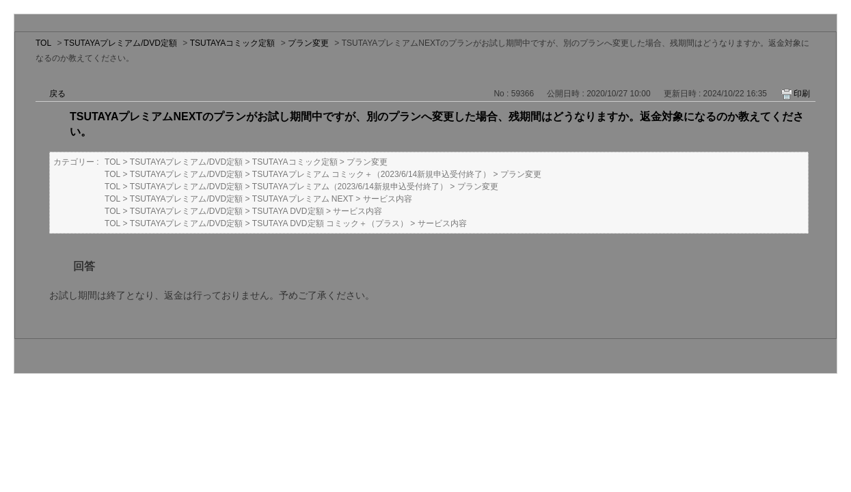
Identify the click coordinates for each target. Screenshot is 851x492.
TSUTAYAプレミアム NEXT (302, 199)
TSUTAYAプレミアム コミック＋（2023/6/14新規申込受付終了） (371, 174)
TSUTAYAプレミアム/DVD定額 (120, 43)
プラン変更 (308, 43)
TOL (43, 43)
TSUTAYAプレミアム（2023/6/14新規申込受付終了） (350, 186)
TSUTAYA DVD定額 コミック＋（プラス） (330, 223)
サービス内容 (387, 199)
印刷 (802, 93)
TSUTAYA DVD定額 (288, 211)
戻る (57, 93)
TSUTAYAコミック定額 (232, 43)
